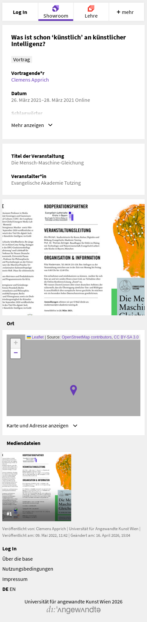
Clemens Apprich (30, 79)
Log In (9, 548)
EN (13, 589)
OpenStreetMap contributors (87, 337)
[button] (73, 390)
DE (5, 589)
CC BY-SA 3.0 (126, 337)
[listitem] (36, 486)
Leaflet (35, 337)
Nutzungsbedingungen (27, 568)
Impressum (14, 579)
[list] (73, 486)
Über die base (17, 558)
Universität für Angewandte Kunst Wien (103, 528)
